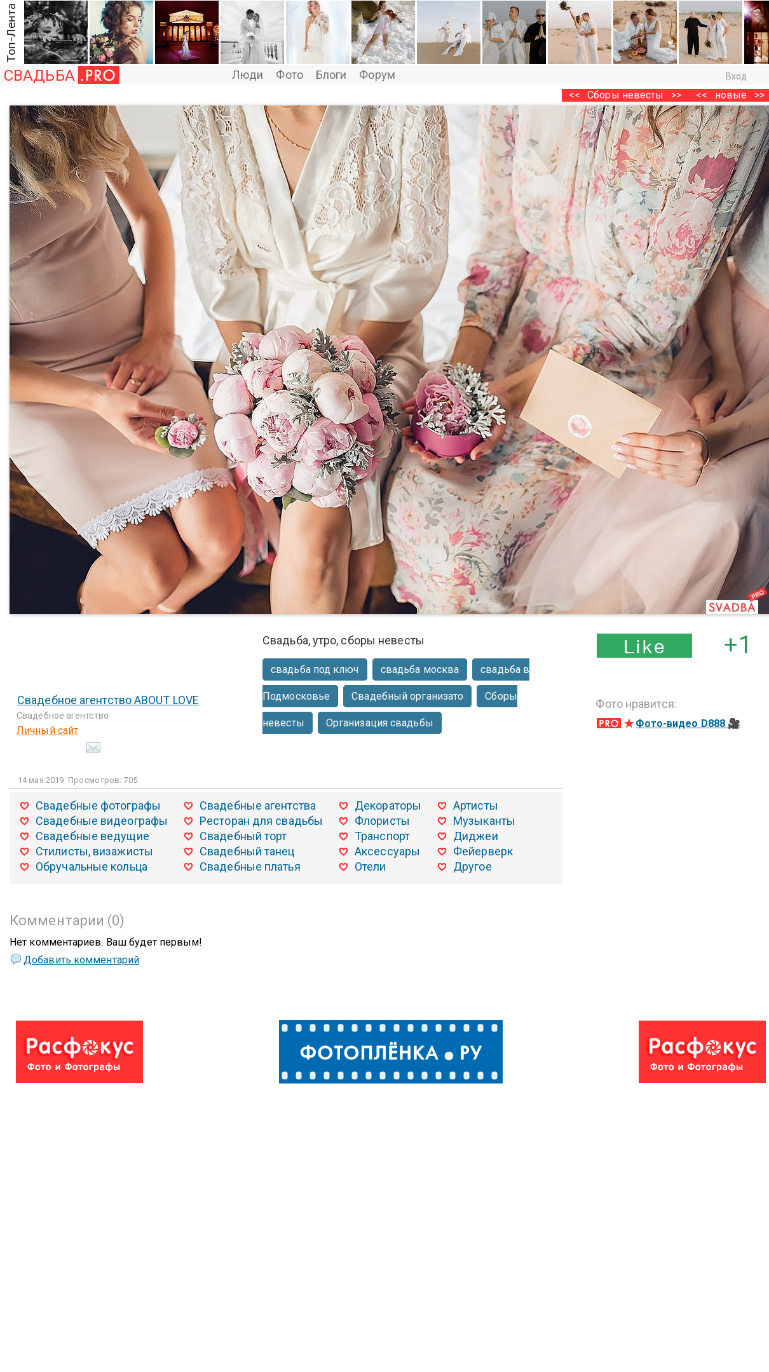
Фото (289, 74)
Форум (377, 74)
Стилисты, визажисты (94, 851)
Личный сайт (47, 730)
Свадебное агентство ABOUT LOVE (108, 700)
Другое (472, 866)
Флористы (382, 820)
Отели (370, 866)
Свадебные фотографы (98, 805)
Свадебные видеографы (102, 820)
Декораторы (388, 805)
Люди (247, 74)
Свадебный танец (247, 851)
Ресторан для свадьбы (261, 820)
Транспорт (382, 836)
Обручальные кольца (91, 866)
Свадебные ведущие (92, 836)
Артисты (475, 805)
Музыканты (484, 820)
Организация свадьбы (379, 723)
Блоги (331, 74)
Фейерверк (483, 851)
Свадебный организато (407, 696)
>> (676, 95)
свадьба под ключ (315, 669)
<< (701, 95)
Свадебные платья (250, 866)
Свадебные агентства (258, 805)
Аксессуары (387, 851)
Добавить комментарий (81, 960)
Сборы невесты (625, 95)
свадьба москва (420, 669)
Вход (736, 76)
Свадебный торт (243, 836)
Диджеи (475, 836)
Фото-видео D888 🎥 (688, 723)
